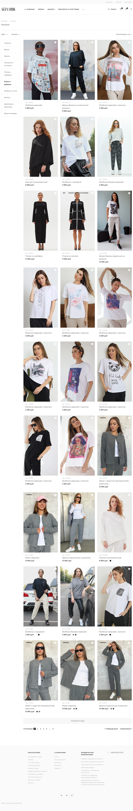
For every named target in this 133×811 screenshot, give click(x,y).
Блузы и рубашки (7, 83)
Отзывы (30, 759)
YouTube (72, 795)
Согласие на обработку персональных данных (89, 776)
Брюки (41, 9)
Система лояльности (35, 777)
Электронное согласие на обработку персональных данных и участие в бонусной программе (93, 782)
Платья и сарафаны (8, 73)
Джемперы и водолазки (9, 105)
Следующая (125, 729)
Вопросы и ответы (34, 780)
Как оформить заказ (35, 757)
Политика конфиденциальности (92, 762)
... (50, 729)
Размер (14, 34)
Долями (30, 783)
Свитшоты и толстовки (68, 9)
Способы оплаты (34, 762)
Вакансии (57, 765)
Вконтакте (61, 795)
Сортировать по (123, 34)
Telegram (57, 768)
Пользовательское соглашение (92, 764)
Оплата (118, 2)
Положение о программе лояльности (90, 771)
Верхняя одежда (10, 113)
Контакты (57, 762)
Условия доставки (34, 765)
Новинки (30, 9)
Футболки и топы (10, 91)
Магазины (128, 2)
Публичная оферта (87, 767)
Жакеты (51, 9)
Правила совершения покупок (92, 759)
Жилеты (7, 97)
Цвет (3, 34)
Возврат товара (33, 768)
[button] (83, 9)
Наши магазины (60, 759)
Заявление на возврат (35, 774)
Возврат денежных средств (37, 771)
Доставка (109, 2)
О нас (56, 757)
